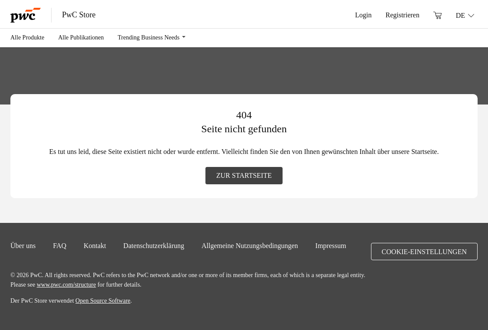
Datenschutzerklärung (154, 245)
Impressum (331, 245)
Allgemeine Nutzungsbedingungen (250, 245)
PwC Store (79, 15)
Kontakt (95, 245)
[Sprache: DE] (465, 15)
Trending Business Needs (149, 37)
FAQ (59, 245)
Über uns (23, 245)
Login (363, 14)
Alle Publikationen (81, 37)
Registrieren (402, 14)
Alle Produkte (27, 37)
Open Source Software (102, 300)
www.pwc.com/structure (66, 284)
